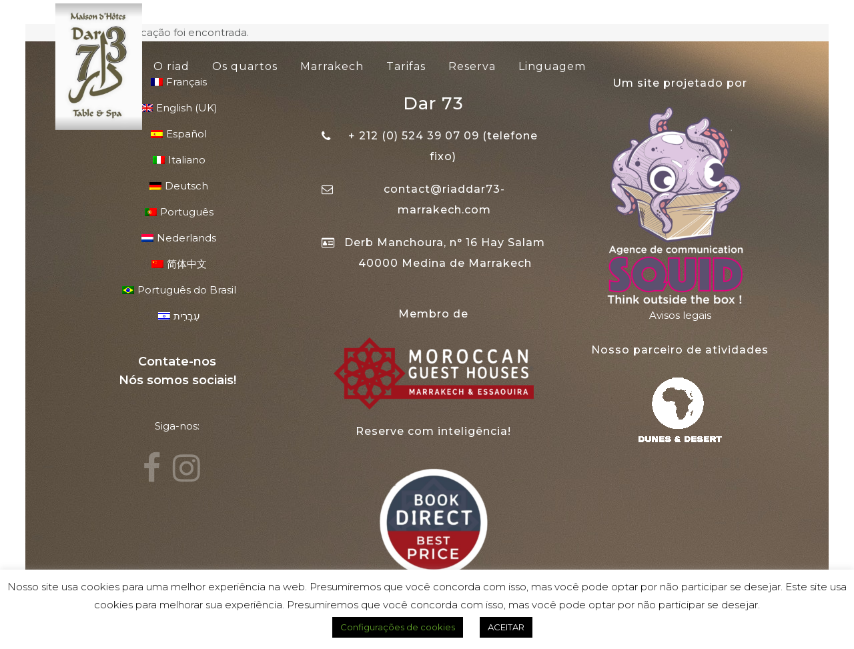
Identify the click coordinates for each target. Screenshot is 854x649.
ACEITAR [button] (506, 627)
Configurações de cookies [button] (397, 627)
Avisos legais (680, 315)
